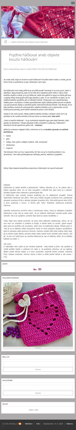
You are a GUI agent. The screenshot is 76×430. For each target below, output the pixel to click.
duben (31, 410)
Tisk (38, 424)
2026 (36, 410)
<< (6, 410)
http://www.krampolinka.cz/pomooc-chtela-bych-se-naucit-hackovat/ (36, 168)
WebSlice (29, 424)
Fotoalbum (38, 348)
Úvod (5, 41)
